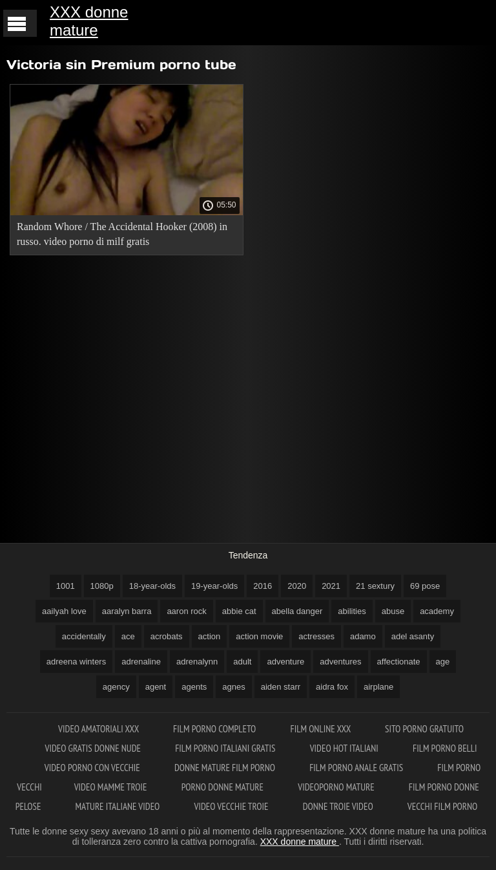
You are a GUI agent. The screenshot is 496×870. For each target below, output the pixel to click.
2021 (331, 586)
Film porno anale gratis (357, 767)
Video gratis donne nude (94, 748)
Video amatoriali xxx (99, 729)
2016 (262, 586)
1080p (102, 586)
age (443, 661)
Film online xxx (321, 729)
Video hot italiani (345, 748)
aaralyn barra (127, 611)
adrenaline (141, 661)
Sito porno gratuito (424, 729)
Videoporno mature (337, 787)
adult (242, 661)
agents (194, 687)
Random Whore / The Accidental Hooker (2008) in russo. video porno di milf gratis (122, 234)
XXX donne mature (89, 21)
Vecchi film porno (442, 806)
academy (437, 611)
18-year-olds (152, 586)
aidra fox (332, 687)
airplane (378, 687)
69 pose (425, 586)
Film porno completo (215, 729)
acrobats (166, 636)
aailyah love (64, 611)
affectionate (398, 661)
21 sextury (375, 586)
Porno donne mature (223, 787)
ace (128, 636)
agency (116, 687)
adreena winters (76, 661)
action (209, 636)
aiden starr (280, 687)
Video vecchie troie (232, 806)
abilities (352, 611)
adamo (363, 636)
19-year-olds (214, 586)
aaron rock (186, 611)
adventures (340, 661)
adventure (285, 661)
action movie (259, 636)
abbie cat (239, 611)
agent (156, 687)
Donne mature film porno (225, 767)
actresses (316, 636)
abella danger (297, 611)
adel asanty (413, 636)
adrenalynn (197, 661)
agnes (233, 687)
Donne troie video (339, 806)
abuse (393, 611)
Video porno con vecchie (93, 767)
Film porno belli (445, 748)
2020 (296, 586)
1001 (65, 586)
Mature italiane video (119, 806)
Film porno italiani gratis (226, 748)
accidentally (84, 636)
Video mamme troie (111, 787)
